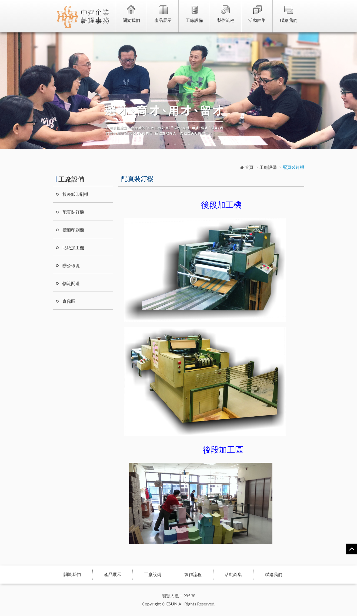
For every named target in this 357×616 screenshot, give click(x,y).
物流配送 (71, 283)
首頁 (246, 167)
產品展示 (163, 20)
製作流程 (225, 20)
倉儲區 (68, 301)
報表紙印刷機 (75, 194)
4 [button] (189, 144)
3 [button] (182, 144)
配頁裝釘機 (73, 212)
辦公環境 (71, 265)
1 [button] (168, 144)
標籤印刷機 (73, 229)
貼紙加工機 (73, 247)
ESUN (172, 603)
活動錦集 (257, 20)
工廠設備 (194, 20)
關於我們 (131, 20)
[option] (178, 90)
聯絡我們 (288, 20)
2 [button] (175, 144)
